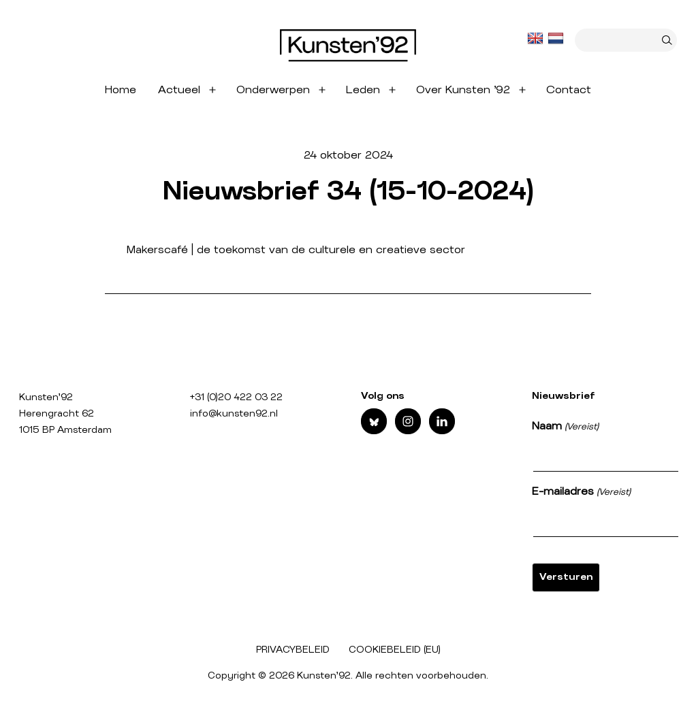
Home (120, 89)
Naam (565, 427)
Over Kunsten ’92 (463, 89)
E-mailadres (581, 492)
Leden (363, 89)
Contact (568, 89)
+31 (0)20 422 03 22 (236, 397)
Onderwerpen (273, 89)
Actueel (179, 89)
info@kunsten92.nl (234, 414)
